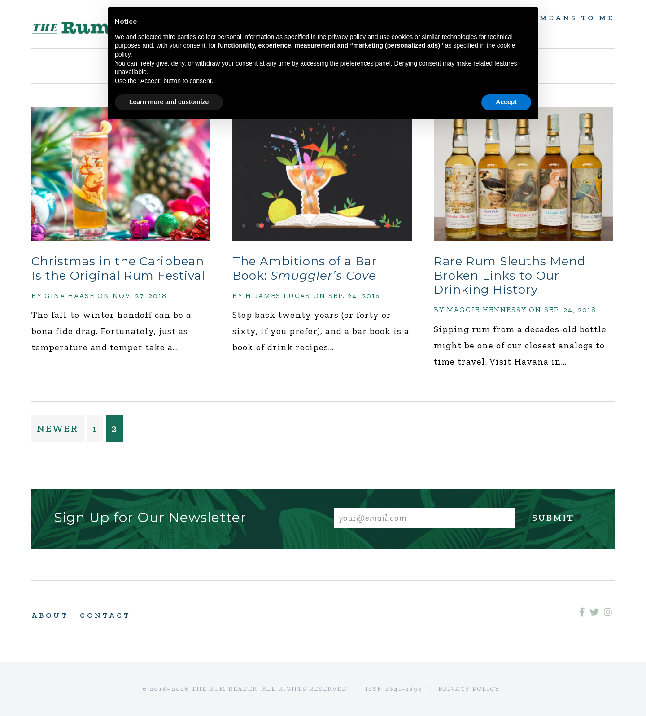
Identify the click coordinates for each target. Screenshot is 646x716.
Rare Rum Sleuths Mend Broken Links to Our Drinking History (509, 275)
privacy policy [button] (347, 36)
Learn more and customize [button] (169, 101)
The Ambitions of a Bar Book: (304, 268)
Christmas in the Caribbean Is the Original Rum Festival (118, 268)
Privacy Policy (469, 689)
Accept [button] (506, 101)
